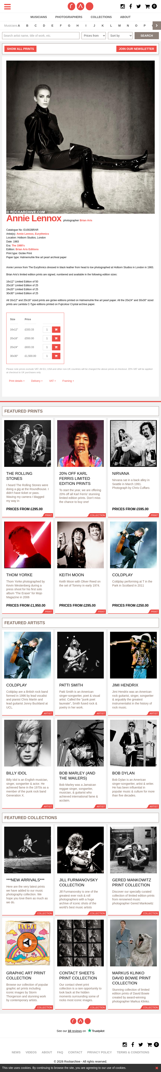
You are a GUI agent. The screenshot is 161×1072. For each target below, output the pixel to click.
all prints (20, 48)
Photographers (68, 17)
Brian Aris (86, 220)
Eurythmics (42, 233)
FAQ (60, 1052)
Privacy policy (99, 1052)
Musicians (38, 17)
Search (146, 35)
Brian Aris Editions (27, 249)
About (125, 17)
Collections (101, 17)
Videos (31, 1052)
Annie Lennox (25, 233)
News (16, 1052)
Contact (75, 1052)
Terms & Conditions (133, 1052)
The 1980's (18, 245)
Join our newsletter (136, 48)
